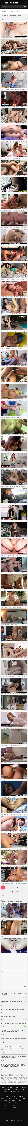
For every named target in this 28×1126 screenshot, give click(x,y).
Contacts (14, 1124)
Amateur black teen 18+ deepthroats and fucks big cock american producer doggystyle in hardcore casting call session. (13, 1048)
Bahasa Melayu (7, 1089)
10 (22, 891)
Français (10, 1087)
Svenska (17, 1105)
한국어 (2, 1098)
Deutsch (24, 1089)
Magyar (22, 1091)
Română (9, 1105)
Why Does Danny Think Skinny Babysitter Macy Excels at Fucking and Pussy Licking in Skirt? (13, 1057)
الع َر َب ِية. (5, 1102)
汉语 (17, 1087)
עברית (21, 1102)
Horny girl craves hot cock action (8, 1016)
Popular (12, 11)
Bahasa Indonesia (5, 1094)
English (2, 1087)
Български (15, 1107)
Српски (6, 1096)
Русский (25, 1105)
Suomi (16, 1098)
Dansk (23, 1098)
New (18, 11)
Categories (4, 11)
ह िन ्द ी (24, 1087)
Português (14, 1102)
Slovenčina (24, 1094)
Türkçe (5, 1091)
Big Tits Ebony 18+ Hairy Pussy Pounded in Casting (12, 1009)
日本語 (9, 1098)
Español (17, 1089)
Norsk (13, 1096)
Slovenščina (15, 1094)
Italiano (20, 1100)
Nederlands (13, 1091)
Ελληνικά (6, 1100)
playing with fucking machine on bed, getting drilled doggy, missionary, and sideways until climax (13, 1031)
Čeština (13, 1100)
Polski (2, 1105)
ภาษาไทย (21, 1096)
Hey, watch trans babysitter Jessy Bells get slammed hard (13, 1023)
